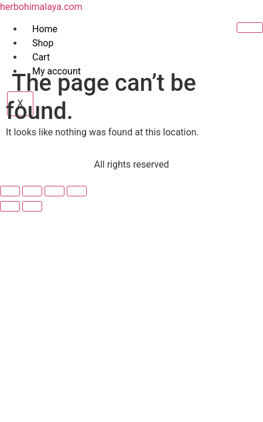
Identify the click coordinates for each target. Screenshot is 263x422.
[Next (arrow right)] (32, 206)
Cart (41, 57)
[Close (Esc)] (77, 191)
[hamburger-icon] (250, 27)
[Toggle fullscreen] (32, 191)
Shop (42, 43)
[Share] (54, 191)
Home (44, 29)
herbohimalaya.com (41, 6)
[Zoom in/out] (10, 191)
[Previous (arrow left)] (10, 206)
